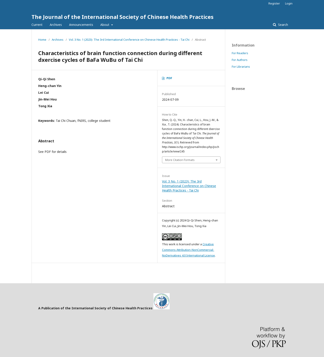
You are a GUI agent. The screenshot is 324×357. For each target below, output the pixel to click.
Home (42, 40)
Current (37, 24)
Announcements (81, 24)
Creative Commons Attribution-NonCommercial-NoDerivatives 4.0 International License (188, 249)
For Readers (240, 53)
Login (288, 3)
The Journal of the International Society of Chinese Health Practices (123, 16)
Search (282, 24)
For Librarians (241, 67)
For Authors (240, 60)
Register (274, 3)
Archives (56, 24)
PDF (169, 78)
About (105, 24)
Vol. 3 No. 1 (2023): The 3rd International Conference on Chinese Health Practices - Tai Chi (129, 40)
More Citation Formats (180, 160)
